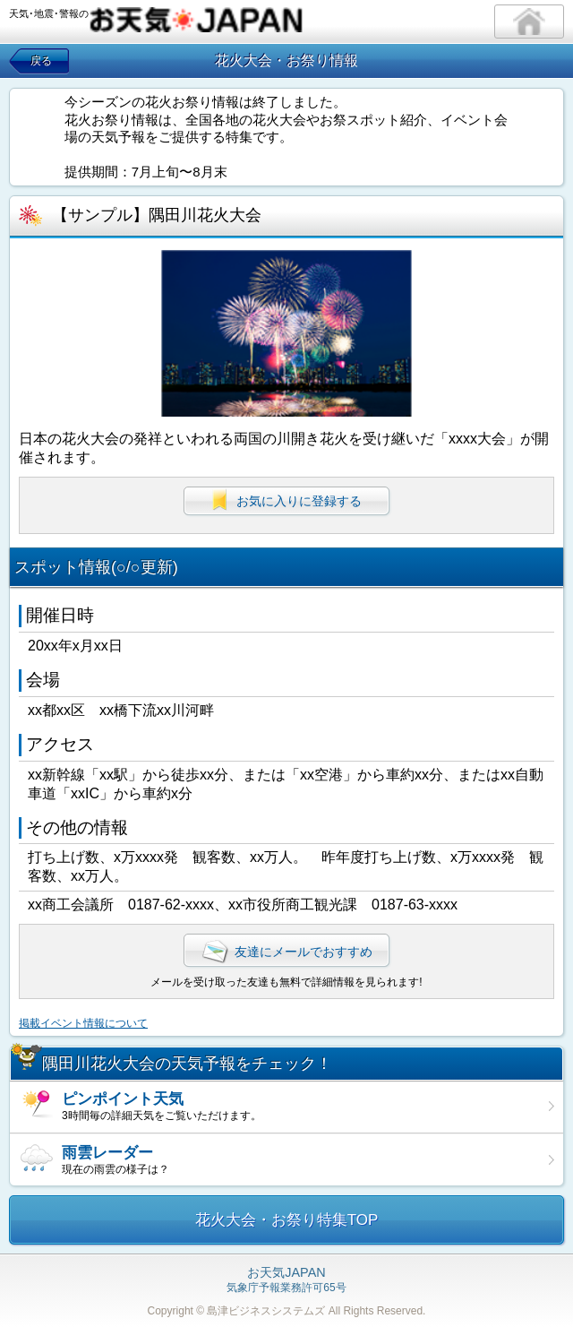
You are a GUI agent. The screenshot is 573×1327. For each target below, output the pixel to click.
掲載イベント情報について (83, 1023)
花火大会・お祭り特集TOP (287, 1219)
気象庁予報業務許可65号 (286, 1280)
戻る (41, 61)
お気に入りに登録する (286, 500)
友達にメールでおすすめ (286, 951)
